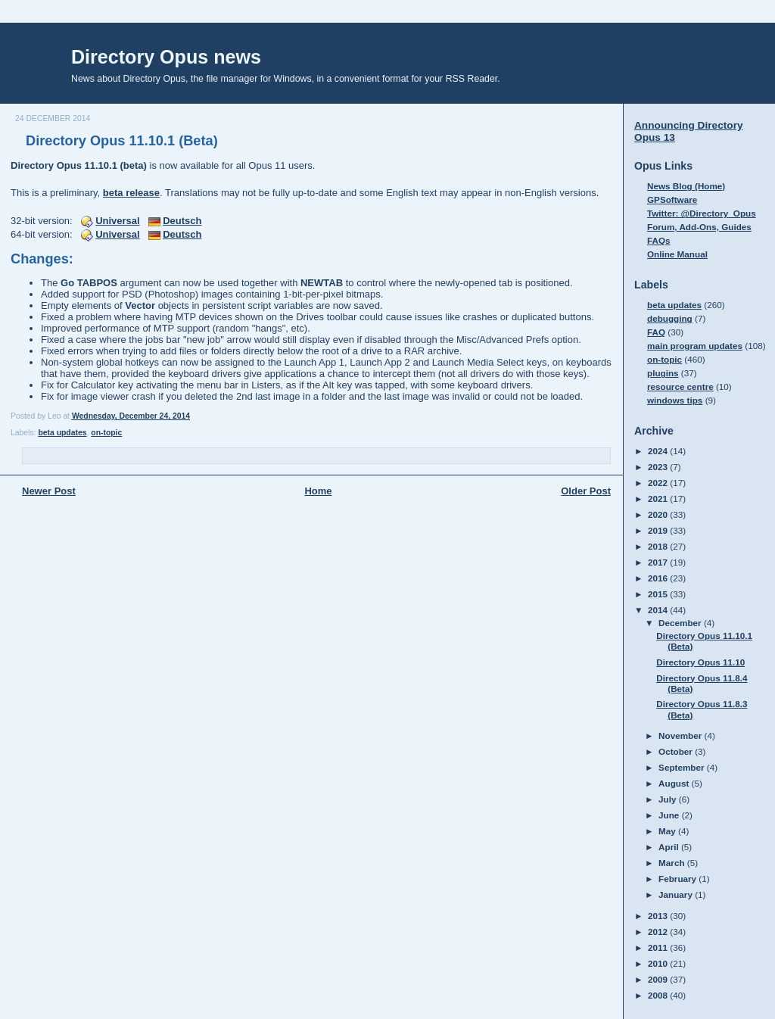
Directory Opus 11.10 (700, 662)
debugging (670, 318)
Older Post (586, 491)
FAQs (659, 240)
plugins (663, 373)
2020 (659, 514)
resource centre (680, 386)
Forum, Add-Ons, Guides (699, 227)
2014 (659, 610)
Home (317, 491)
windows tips (674, 400)
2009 (659, 979)
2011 (659, 947)
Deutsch (182, 220)
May (668, 831)
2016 (659, 578)
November (681, 735)
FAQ (656, 332)
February (678, 878)
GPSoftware (672, 199)
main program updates (694, 346)
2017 (659, 562)
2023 (659, 467)
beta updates (62, 432)
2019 (659, 530)
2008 (659, 995)
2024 (659, 451)
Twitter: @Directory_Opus (701, 213)
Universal (117, 220)
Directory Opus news (166, 56)
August (675, 783)
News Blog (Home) (686, 186)
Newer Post (49, 491)
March (672, 863)
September (682, 767)
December (681, 623)
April (669, 847)
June (670, 815)
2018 (659, 546)
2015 (659, 594)
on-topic (106, 432)
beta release (131, 192)
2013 (659, 916)
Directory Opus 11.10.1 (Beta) (122, 140)
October (676, 751)
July (668, 799)
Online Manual (677, 254)
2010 (659, 963)
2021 (659, 498)
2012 (659, 931)
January (676, 894)
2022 (659, 483)
